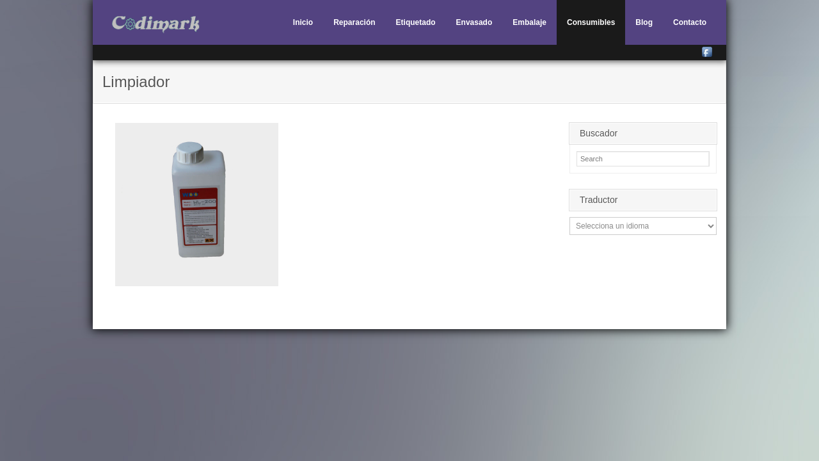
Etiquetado (416, 22)
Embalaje (529, 22)
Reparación (354, 22)
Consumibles (591, 22)
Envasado (474, 22)
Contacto (689, 22)
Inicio (303, 22)
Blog (644, 22)
